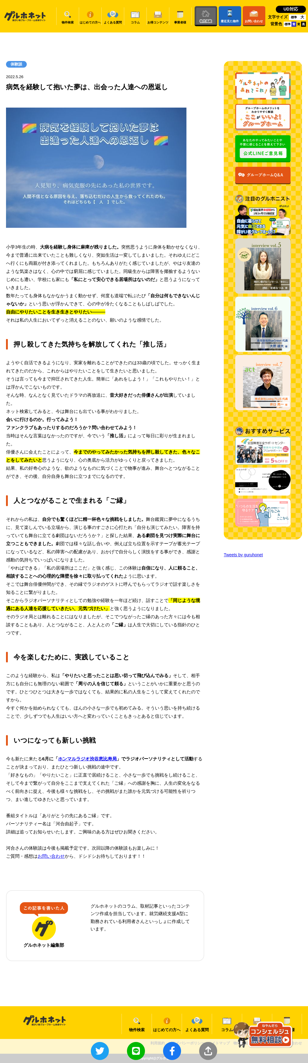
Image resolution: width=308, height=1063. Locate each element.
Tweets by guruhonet (243, 554)
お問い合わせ (51, 856)
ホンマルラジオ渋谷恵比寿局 (87, 758)
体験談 (16, 64)
